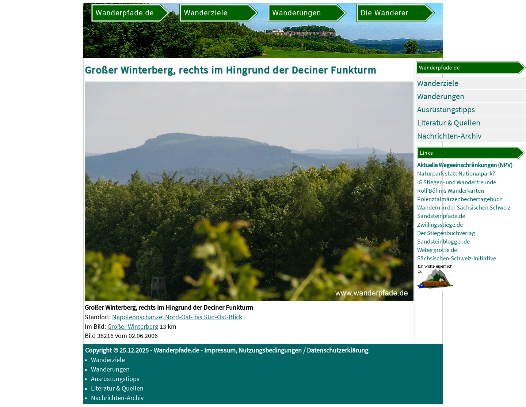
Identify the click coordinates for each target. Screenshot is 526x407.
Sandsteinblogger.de (443, 241)
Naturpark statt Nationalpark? (456, 173)
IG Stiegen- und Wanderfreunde (456, 182)
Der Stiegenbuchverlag (446, 233)
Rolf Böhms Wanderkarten (450, 191)
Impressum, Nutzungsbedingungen (253, 350)
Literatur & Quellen (448, 122)
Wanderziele (437, 83)
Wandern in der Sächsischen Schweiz (463, 207)
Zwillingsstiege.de (440, 225)
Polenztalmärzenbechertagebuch (460, 199)
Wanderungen (440, 96)
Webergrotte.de (437, 250)
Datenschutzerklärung (337, 350)
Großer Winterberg (132, 326)
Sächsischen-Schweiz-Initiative (456, 258)
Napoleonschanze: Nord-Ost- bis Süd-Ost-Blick (177, 317)
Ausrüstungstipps (446, 109)
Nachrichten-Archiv (449, 136)
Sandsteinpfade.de (441, 216)
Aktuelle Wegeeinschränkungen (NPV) (464, 165)
